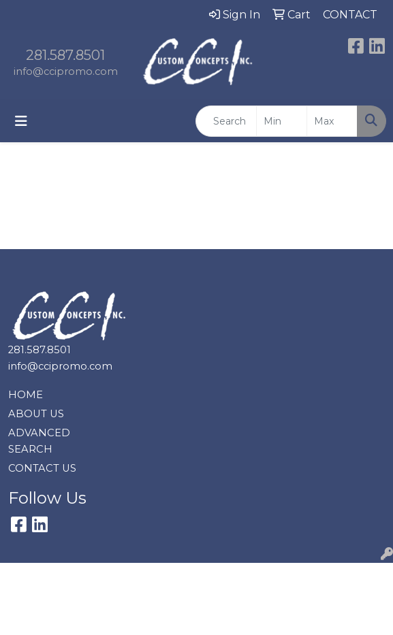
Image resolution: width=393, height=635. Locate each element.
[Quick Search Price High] (332, 121)
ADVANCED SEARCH (39, 441)
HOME (25, 395)
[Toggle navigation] (21, 121)
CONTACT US (42, 468)
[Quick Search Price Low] (281, 121)
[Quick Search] (226, 121)
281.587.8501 (65, 55)
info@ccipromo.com (66, 71)
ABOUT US (36, 414)
